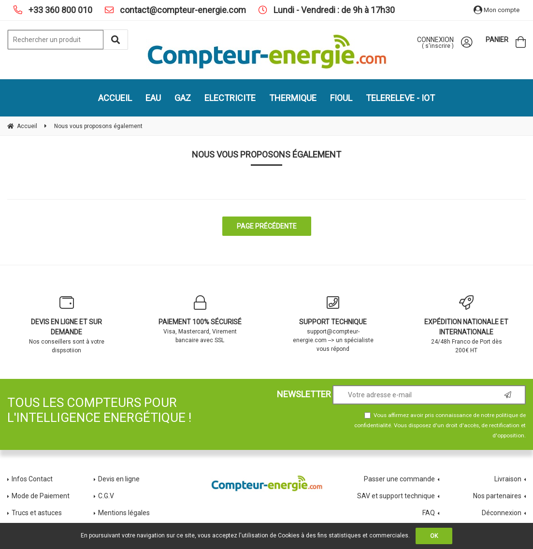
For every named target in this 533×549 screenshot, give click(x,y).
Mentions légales (124, 513)
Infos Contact (32, 479)
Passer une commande (399, 479)
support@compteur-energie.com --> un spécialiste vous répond (333, 323)
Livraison (507, 479)
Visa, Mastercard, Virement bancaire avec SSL (200, 319)
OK (434, 536)
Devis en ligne (119, 479)
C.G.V (106, 496)
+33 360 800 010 (59, 10)
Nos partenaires (497, 496)
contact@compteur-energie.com (182, 10)
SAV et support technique (396, 496)
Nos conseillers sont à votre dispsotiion (66, 324)
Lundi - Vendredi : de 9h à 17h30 (333, 10)
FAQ (428, 513)
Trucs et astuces (37, 513)
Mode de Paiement (41, 496)
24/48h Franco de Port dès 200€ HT (466, 324)
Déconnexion (501, 513)
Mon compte (496, 10)
